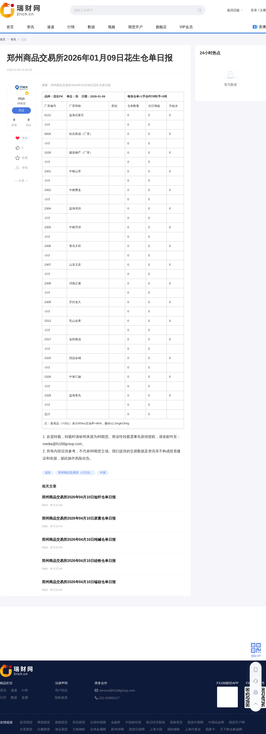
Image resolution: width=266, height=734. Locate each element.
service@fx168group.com (117, 690)
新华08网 (117, 729)
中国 (103, 472)
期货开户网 (237, 722)
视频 (111, 27)
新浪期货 (26, 722)
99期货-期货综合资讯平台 (20, 10)
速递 (50, 27)
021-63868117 (109, 697)
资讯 (30, 27)
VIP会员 (186, 27)
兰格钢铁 (79, 729)
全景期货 (26, 729)
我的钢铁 (173, 729)
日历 (3, 697)
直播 (259, 27)
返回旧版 (233, 10)
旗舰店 (161, 27)
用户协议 (61, 690)
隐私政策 (61, 697)
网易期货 (43, 722)
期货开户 (135, 27)
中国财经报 (133, 722)
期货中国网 (195, 722)
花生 (48, 472)
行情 (71, 27)
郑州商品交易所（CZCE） (75, 472)
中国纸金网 (216, 722)
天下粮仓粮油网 (231, 729)
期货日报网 (137, 729)
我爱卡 (210, 729)
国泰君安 (176, 722)
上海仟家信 (193, 729)
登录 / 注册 (258, 10)
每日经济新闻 (155, 722)
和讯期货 (79, 722)
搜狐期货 (61, 722)
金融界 (115, 722)
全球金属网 (98, 729)
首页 (10, 27)
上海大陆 (156, 729)
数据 (91, 27)
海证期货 (61, 729)
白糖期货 (43, 729)
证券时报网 (98, 722)
